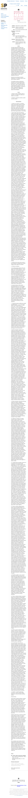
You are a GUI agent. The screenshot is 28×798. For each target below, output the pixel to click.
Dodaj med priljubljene (5, 16)
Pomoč (26, 1)
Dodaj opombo (3, 17)
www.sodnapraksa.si (19, 795)
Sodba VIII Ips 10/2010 (3, 23)
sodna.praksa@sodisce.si (20, 785)
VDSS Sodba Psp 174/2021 (4, 28)
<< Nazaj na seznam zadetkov (14, 3)
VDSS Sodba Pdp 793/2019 (4, 26)
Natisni (2, 13)
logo (4, 7)
